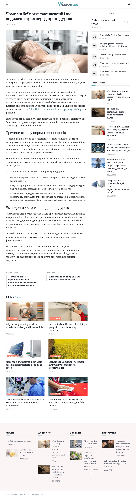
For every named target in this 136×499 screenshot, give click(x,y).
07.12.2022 (24, 459)
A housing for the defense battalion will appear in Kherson (114, 45)
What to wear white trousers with (114, 63)
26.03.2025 (52, 410)
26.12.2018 (108, 470)
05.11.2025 (111, 121)
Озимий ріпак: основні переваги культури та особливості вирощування (66, 365)
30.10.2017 (11, 445)
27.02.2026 (10, 334)
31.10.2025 (52, 334)
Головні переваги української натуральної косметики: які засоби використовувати (92, 461)
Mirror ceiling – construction (112, 54)
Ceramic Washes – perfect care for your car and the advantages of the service (66, 403)
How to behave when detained (113, 71)
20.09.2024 (10, 24)
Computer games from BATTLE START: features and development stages (118, 147)
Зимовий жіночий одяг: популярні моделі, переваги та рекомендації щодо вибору (117, 165)
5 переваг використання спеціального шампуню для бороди (123, 447)
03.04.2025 (10, 410)
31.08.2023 (120, 456)
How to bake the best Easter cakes (114, 35)
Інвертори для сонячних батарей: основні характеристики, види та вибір (24, 365)
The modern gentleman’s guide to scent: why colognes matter (116, 113)
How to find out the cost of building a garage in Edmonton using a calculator (67, 327)
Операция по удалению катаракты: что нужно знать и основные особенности (25, 403)
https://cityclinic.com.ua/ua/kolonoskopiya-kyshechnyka (53, 109)
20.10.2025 (111, 154)
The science (12, 319)
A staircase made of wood (103, 22)
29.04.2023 (88, 473)
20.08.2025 (10, 372)
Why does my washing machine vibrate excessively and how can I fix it (24, 327)
